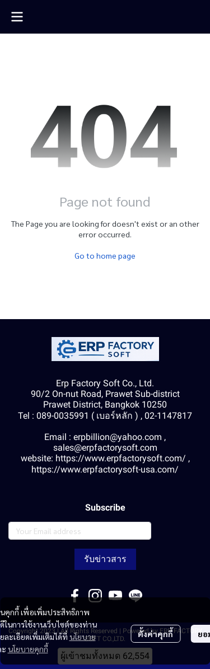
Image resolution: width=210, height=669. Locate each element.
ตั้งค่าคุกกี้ (155, 634)
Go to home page (105, 255)
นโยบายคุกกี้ (28, 649)
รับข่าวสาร (105, 559)
